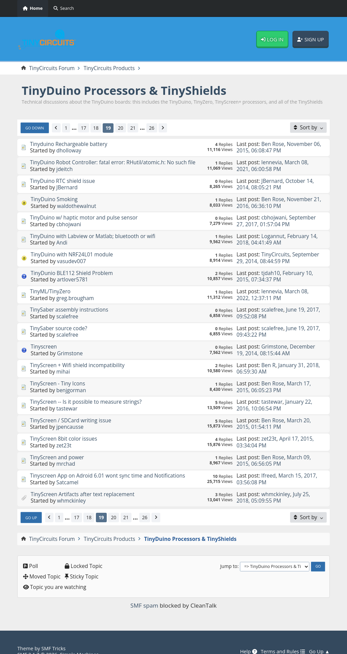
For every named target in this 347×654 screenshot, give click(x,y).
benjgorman (71, 381)
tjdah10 (270, 268)
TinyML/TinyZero (50, 286)
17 (83, 128)
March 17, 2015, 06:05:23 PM (274, 379)
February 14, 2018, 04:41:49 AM (277, 236)
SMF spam (144, 593)
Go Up (31, 505)
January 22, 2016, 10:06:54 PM (274, 396)
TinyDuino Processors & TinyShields (124, 91)
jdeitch (64, 168)
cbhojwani (68, 221)
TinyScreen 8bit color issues (63, 429)
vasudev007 (71, 257)
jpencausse (69, 417)
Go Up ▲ (319, 639)
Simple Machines (79, 642)
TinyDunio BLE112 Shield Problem (71, 268)
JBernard (67, 186)
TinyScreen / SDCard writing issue (70, 411)
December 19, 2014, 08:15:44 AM (276, 343)
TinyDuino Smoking (54, 197)
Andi (61, 239)
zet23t (64, 435)
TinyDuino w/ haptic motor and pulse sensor (84, 215)
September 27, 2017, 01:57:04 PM (276, 218)
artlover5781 (72, 275)
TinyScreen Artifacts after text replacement (82, 482)
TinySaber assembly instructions (69, 304)
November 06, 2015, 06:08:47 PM (279, 147)
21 (133, 128)
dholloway (68, 150)
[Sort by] (308, 128)
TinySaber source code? (58, 322)
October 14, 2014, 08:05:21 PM (275, 183)
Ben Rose (272, 144)
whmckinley (71, 488)
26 (152, 128)
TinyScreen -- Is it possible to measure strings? (86, 393)
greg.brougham (75, 292)
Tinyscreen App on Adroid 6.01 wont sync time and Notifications (107, 464)
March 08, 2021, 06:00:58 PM (273, 165)
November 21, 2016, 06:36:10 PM (279, 201)
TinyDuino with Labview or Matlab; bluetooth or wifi (93, 233)
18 (96, 128)
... (74, 128)
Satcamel (67, 470)
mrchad (65, 453)
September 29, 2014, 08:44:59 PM (278, 254)
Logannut (272, 233)
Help (248, 639)
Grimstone (70, 346)
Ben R (268, 357)
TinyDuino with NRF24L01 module (71, 250)
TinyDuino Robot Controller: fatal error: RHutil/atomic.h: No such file (113, 162)
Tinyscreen (43, 339)
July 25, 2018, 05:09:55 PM (273, 485)
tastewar (67, 399)
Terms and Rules (283, 639)
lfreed (268, 464)
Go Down (34, 127)
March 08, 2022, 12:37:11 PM (273, 290)
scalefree (67, 310)
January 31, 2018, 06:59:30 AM (278, 361)
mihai (63, 364)
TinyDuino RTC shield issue (62, 179)
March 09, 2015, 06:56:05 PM (274, 450)
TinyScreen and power (57, 446)
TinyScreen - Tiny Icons (57, 375)
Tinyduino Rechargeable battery (68, 144)
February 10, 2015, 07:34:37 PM (275, 272)
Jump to (229, 554)
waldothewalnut (76, 203)
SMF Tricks (53, 636)
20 (121, 128)
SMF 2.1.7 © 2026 (37, 642)
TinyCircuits (275, 250)
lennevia (271, 162)
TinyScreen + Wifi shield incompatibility (77, 357)
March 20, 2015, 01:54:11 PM (274, 414)
